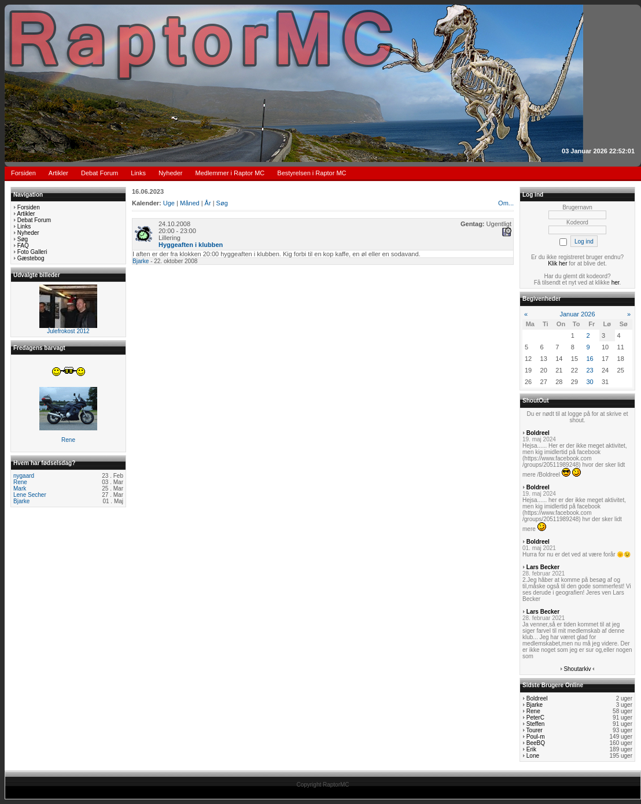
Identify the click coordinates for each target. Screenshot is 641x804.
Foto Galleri (32, 252)
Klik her (557, 263)
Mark (19, 488)
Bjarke (21, 501)
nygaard (23, 476)
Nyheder (171, 172)
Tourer (534, 730)
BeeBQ (535, 743)
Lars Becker (542, 567)
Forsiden (23, 172)
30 (589, 381)
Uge (169, 203)
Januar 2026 (577, 314)
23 (589, 370)
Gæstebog (31, 258)
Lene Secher (29, 495)
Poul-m (535, 736)
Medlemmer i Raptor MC (230, 172)
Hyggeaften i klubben (191, 244)
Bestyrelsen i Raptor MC (311, 172)
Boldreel (538, 433)
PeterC (535, 717)
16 (589, 358)
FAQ (23, 245)
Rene (68, 440)
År (208, 203)
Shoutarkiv (577, 669)
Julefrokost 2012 (68, 331)
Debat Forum (99, 172)
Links (138, 172)
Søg (22, 239)
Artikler (58, 172)
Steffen (535, 724)
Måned (190, 203)
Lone (532, 756)
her (615, 282)
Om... (506, 203)
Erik (531, 749)
